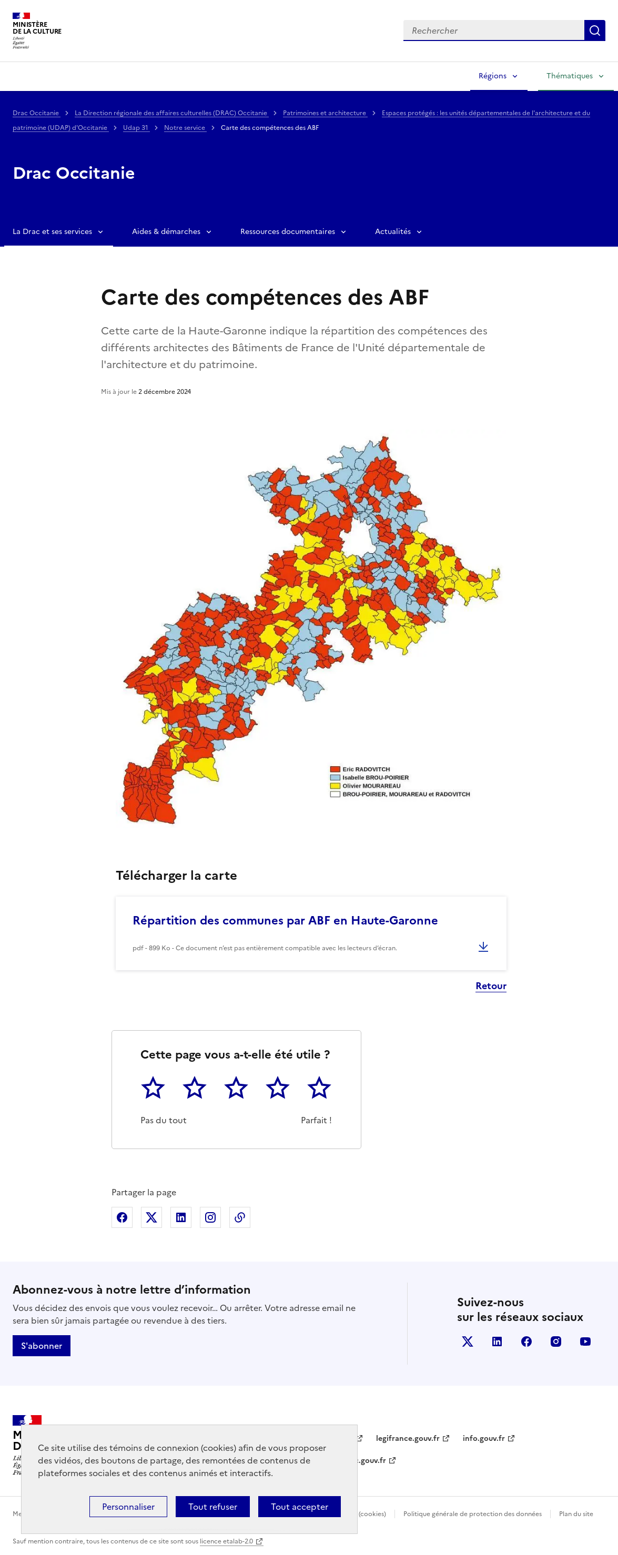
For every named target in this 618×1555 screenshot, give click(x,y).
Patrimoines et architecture (325, 113)
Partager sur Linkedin (180, 1217)
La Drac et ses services (52, 231)
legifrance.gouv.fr (408, 1438)
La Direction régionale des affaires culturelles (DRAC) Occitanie (172, 113)
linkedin (497, 1341)
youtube (585, 1341)
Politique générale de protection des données (472, 1514)
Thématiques (569, 76)
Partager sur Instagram (210, 1217)
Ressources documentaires (287, 231)
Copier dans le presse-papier (239, 1217)
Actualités (393, 231)
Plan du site (576, 1514)
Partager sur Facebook (122, 1217)
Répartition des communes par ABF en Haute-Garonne (285, 920)
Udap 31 (136, 128)
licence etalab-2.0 (226, 1541)
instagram (555, 1341)
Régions (492, 76)
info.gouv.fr (484, 1438)
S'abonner (41, 1345)
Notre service (185, 128)
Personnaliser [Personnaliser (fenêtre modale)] (128, 1506)
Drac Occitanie (36, 113)
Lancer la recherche (594, 30)
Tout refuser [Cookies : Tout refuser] (212, 1506)
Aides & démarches (166, 231)
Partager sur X (151, 1217)
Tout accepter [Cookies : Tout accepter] (299, 1506)
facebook (526, 1341)
